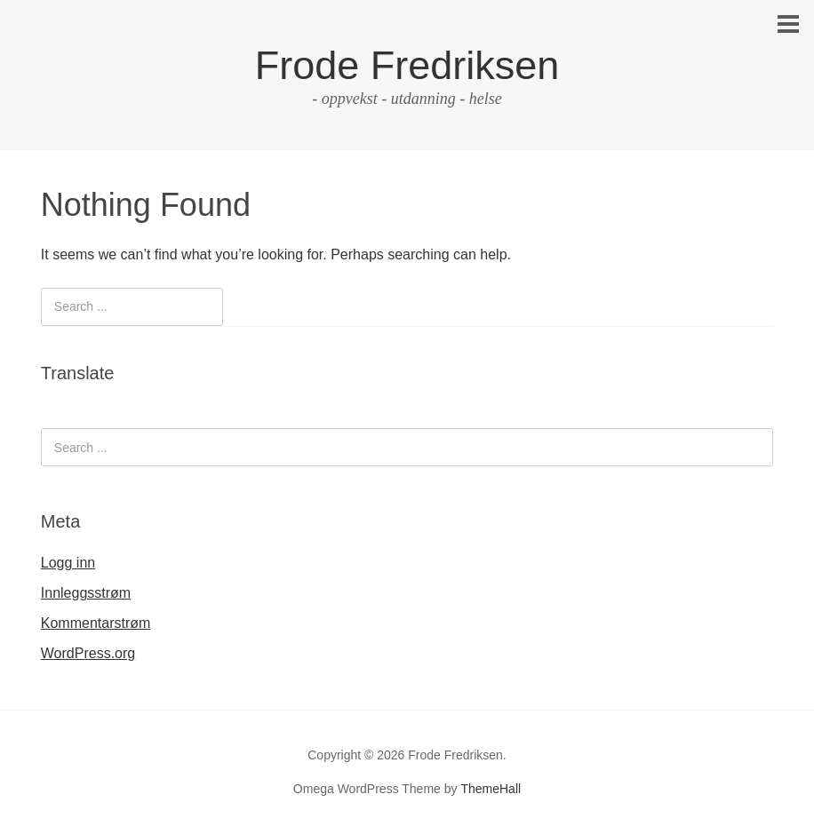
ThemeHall (490, 789)
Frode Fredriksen (407, 65)
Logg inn (68, 562)
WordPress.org (88, 653)
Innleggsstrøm (86, 592)
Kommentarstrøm (96, 623)
